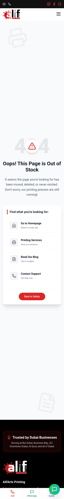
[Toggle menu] (58, 14)
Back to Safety (32, 296)
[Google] (59, 4)
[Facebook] (54, 4)
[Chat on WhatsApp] (54, 489)
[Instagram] (48, 4)
